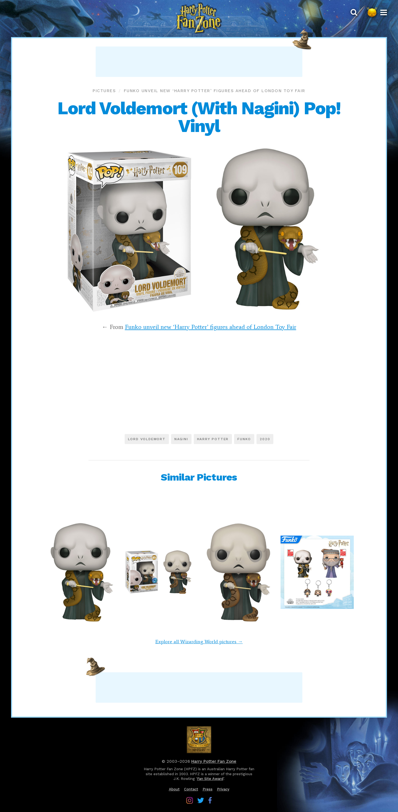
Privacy (223, 789)
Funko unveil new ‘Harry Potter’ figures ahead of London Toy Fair (214, 90)
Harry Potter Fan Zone (213, 761)
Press (208, 789)
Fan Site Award (210, 779)
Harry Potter (213, 439)
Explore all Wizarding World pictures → (199, 642)
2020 (265, 439)
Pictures (104, 90)
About (174, 789)
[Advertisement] (199, 61)
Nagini (181, 439)
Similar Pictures (199, 477)
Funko (244, 439)
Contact (191, 789)
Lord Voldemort (147, 439)
